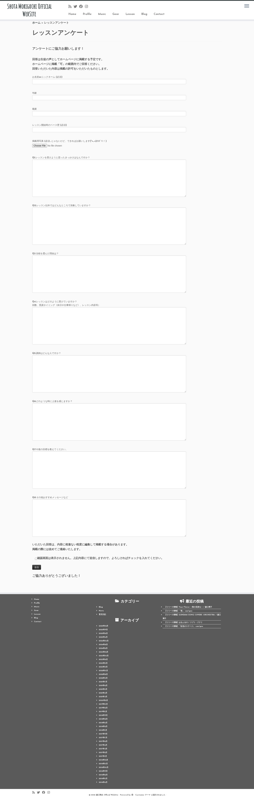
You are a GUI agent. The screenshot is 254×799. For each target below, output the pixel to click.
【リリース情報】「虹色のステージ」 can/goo (184, 626)
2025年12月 (103, 626)
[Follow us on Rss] (71, 7)
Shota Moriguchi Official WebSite (29, 10)
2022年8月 (103, 674)
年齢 (109, 96)
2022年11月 (103, 671)
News (101, 611)
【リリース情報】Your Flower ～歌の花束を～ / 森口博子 (188, 607)
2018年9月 (103, 715)
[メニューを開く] (246, 6)
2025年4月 (103, 637)
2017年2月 (103, 753)
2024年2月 (103, 648)
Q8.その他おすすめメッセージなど (109, 508)
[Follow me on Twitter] (76, 7)
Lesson (130, 14)
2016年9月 (103, 771)
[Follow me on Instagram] (87, 7)
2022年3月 (103, 678)
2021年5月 (103, 689)
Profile (87, 14)
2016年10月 (103, 767)
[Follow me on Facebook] (82, 7)
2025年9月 (103, 630)
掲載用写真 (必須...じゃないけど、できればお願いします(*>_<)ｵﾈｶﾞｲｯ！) (69, 143)
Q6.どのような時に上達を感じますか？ (109, 412)
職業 (109, 112)
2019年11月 (103, 704)
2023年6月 (103, 659)
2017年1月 (103, 756)
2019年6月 (103, 708)
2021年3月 (103, 697)
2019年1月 (103, 712)
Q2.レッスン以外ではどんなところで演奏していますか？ (109, 216)
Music (102, 14)
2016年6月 (103, 775)
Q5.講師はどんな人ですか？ (109, 364)
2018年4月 (103, 723)
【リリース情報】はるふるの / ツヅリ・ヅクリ (183, 622)
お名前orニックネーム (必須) (109, 80)
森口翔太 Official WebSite (107, 795)
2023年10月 (104, 656)
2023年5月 (103, 663)
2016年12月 (103, 760)
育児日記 (102, 614)
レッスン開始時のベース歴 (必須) (109, 128)
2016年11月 (103, 764)
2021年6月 (103, 686)
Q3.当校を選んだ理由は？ (109, 264)
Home (72, 14)
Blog (144, 14)
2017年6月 (103, 741)
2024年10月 (104, 641)
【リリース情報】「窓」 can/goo (178, 611)
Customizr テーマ (142, 795)
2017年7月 (103, 738)
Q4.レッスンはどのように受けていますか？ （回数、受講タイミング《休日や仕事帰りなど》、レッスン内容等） (109, 314)
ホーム (36, 23)
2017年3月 (103, 749)
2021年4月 (103, 693)
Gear (115, 14)
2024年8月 (103, 645)
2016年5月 (103, 779)
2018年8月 (103, 719)
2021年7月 (103, 682)
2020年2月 (103, 700)
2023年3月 (103, 667)
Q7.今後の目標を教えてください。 (109, 460)
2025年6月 (103, 633)
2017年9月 (103, 734)
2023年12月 (103, 652)
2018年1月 (103, 730)
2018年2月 (103, 726)
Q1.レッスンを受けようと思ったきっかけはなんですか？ (109, 168)
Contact (159, 14)
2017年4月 (103, 745)
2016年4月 (103, 782)
